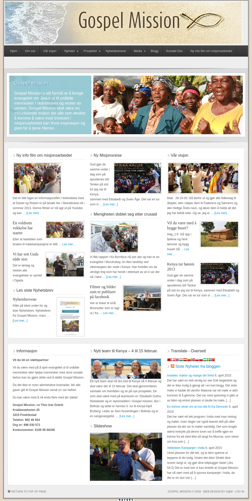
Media (138, 51)
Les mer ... (110, 313)
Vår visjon (50, 51)
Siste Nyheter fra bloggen (197, 366)
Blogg (155, 51)
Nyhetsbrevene (116, 51)
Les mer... (68, 244)
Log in (239, 491)
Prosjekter (90, 51)
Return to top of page (28, 491)
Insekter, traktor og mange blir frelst (190, 375)
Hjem (13, 51)
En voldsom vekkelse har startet (23, 228)
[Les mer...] (20, 320)
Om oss (30, 51)
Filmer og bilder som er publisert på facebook (103, 292)
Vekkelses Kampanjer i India (186, 448)
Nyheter (70, 51)
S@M (229, 491)
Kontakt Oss (174, 51)
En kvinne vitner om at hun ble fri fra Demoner (197, 406)
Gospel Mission (123, 23)
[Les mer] (32, 213)
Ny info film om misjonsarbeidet (211, 51)
